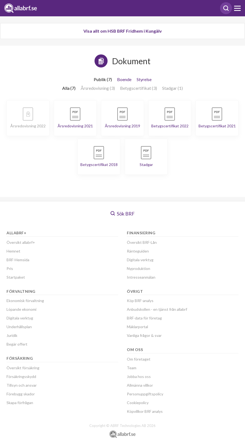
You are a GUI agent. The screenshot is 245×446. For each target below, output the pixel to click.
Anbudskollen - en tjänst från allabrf (157, 309)
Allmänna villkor (140, 385)
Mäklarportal (137, 326)
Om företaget (138, 359)
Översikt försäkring (23, 367)
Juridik (12, 335)
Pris (10, 268)
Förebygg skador (21, 394)
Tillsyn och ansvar (22, 385)
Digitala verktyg (20, 318)
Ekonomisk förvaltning (25, 300)
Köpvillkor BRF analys (145, 411)
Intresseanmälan (141, 277)
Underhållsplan (19, 326)
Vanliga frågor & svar (144, 335)
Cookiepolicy (138, 402)
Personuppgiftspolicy (145, 394)
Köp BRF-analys (140, 300)
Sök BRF (123, 214)
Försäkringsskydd (21, 376)
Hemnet (13, 251)
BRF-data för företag (144, 318)
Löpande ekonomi (21, 309)
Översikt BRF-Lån (142, 242)
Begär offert (17, 344)
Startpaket (16, 277)
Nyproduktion (138, 268)
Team (131, 367)
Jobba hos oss (139, 376)
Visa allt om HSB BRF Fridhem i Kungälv (122, 30)
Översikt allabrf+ (21, 242)
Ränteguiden (138, 251)
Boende (124, 79)
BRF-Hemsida (18, 259)
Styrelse (144, 79)
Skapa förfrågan (20, 402)
